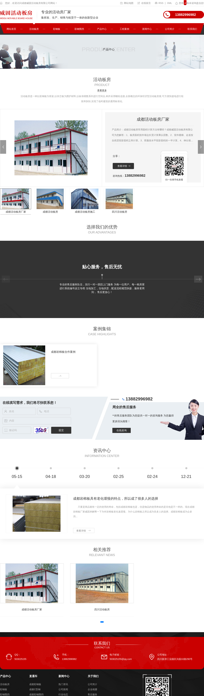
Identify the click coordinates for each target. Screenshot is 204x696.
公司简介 (169, 29)
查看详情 (122, 166)
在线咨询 (121, 430)
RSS (159, 3)
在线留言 (144, 3)
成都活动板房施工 (85, 211)
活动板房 (34, 29)
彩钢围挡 (79, 29)
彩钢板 (56, 29)
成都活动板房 (50, 211)
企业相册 (92, 689)
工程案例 (124, 29)
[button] (3, 147)
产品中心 (102, 29)
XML (169, 3)
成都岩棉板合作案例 (63, 351)
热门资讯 (63, 684)
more (55, 375)
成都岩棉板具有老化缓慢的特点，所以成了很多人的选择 (115, 498)
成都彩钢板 (35, 684)
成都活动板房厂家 (16, 211)
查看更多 (102, 90)
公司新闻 (63, 689)
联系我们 (192, 29)
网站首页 (11, 29)
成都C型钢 (34, 689)
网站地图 (126, 3)
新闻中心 (147, 29)
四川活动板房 (119, 211)
